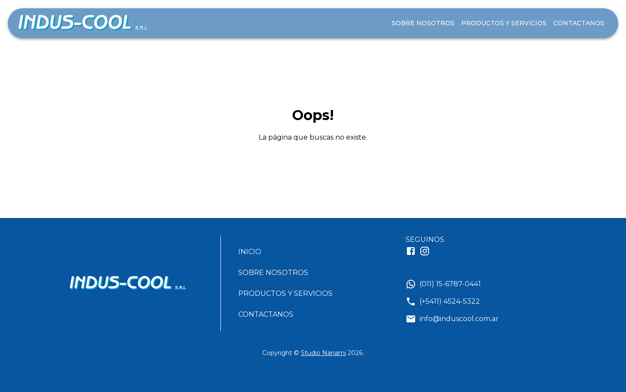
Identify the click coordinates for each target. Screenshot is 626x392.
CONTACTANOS (579, 23)
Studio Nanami (323, 353)
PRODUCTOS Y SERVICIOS (504, 23)
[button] (289, 251)
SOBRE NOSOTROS (423, 23)
